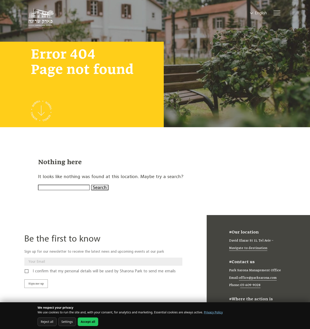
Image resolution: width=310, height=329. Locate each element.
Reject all (47, 322)
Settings (67, 322)
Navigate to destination (248, 249)
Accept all (88, 322)
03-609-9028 (250, 286)
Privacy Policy (213, 312)
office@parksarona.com (258, 279)
